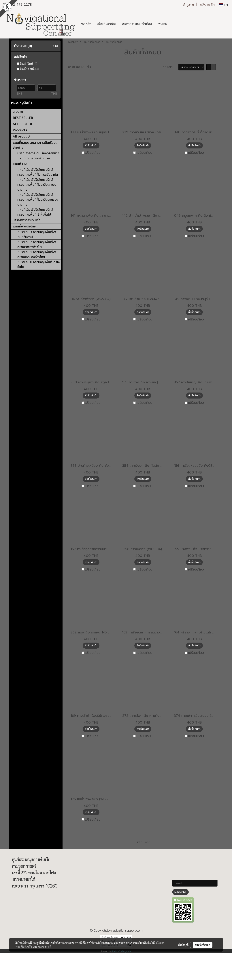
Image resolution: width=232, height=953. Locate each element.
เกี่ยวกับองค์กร (106, 24)
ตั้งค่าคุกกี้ (183, 944)
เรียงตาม (170, 67)
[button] (173, 23)
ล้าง (55, 46)
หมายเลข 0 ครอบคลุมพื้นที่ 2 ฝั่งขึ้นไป (38, 265)
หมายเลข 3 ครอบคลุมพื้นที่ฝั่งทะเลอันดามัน (36, 234)
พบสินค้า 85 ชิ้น (79, 67)
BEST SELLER (23, 117)
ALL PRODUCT (24, 124)
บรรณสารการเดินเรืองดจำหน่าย (38, 153)
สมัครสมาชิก (207, 5)
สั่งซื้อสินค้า (91, 145)
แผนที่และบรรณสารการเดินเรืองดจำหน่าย (35, 145)
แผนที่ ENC (20, 164)
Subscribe (180, 892)
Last (147, 842)
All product (22, 136)
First (139, 842)
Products (20, 130)
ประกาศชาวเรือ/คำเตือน (137, 24)
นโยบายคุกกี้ (44, 946)
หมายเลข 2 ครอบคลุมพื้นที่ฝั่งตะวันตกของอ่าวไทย (36, 245)
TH (223, 5)
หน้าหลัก (85, 24)
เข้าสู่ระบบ (188, 5)
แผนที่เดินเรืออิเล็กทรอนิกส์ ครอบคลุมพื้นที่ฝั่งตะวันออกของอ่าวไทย (37, 199)
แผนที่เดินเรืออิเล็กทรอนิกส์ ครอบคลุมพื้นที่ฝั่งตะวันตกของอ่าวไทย (36, 184)
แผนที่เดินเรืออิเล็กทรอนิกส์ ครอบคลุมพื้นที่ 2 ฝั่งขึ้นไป (35, 212)
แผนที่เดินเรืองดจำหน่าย (33, 158)
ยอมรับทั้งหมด (202, 944)
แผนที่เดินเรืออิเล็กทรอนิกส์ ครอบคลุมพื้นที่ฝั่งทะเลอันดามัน (37, 172)
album (18, 111)
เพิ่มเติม (162, 24)
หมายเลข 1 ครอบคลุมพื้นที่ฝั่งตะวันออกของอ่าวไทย (36, 255)
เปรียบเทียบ (93, 152)
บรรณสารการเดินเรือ (26, 220)
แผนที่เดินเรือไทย (24, 226)
